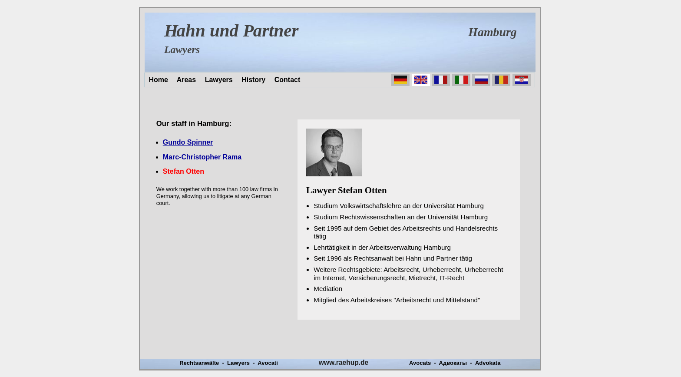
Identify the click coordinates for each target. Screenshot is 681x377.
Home (158, 79)
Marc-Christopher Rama (202, 157)
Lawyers (219, 79)
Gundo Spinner (188, 142)
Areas (186, 79)
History (253, 79)
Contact (287, 79)
